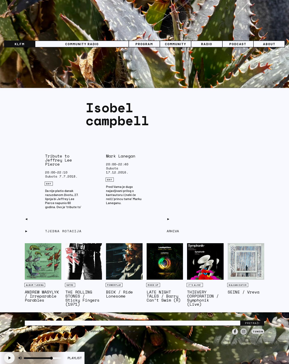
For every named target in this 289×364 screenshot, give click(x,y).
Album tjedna (35, 285)
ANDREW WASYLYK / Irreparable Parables (42, 296)
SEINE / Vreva (243, 292)
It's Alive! (194, 285)
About (269, 44)
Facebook (235, 334)
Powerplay (114, 285)
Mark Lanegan (120, 156)
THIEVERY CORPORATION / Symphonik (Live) (203, 298)
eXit (49, 183)
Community (175, 44)
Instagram (243, 334)
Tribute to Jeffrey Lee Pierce (58, 160)
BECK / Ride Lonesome (119, 294)
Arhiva (173, 231)
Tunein (258, 331)
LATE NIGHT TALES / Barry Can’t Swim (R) (164, 296)
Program (144, 44)
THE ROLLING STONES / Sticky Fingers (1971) (82, 298)
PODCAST (237, 44)
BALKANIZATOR (238, 285)
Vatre (70, 285)
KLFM (20, 44)
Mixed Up (153, 285)
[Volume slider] (43, 358)
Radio (206, 44)
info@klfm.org (132, 331)
